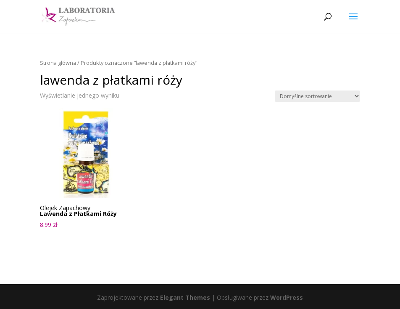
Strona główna (58, 63)
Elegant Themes (185, 297)
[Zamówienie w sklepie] (317, 96)
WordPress (286, 297)
